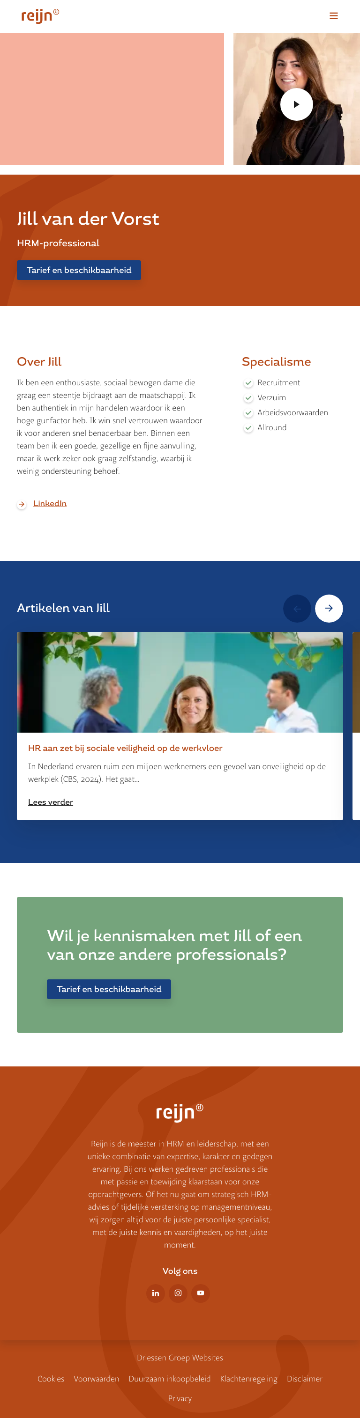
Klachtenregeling (249, 1379)
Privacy (180, 1398)
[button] (297, 609)
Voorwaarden (96, 1379)
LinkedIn (50, 504)
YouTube (200, 1293)
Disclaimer (304, 1379)
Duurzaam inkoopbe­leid (169, 1379)
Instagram (178, 1293)
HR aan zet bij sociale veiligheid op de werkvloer (125, 748)
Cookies (51, 1379)
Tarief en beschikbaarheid (79, 270)
